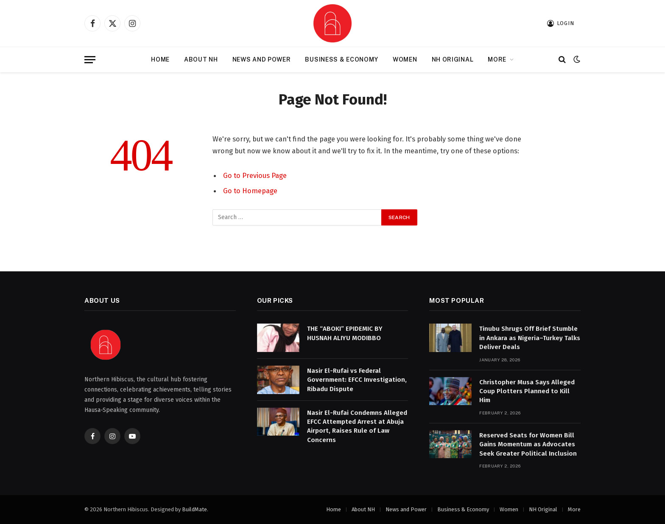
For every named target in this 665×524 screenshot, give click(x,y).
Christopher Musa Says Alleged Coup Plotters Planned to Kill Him (527, 391)
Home (160, 59)
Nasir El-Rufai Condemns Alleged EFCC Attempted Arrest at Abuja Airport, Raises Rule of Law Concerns (357, 426)
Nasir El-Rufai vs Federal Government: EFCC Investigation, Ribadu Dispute (357, 380)
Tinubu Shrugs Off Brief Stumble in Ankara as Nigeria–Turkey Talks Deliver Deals (529, 338)
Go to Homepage (250, 190)
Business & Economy (341, 59)
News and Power (261, 59)
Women (405, 59)
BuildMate (194, 509)
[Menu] (89, 59)
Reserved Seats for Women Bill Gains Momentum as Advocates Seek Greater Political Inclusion (528, 444)
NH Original (453, 59)
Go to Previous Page (255, 175)
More (497, 59)
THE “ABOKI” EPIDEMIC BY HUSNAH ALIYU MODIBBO (345, 333)
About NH (201, 59)
